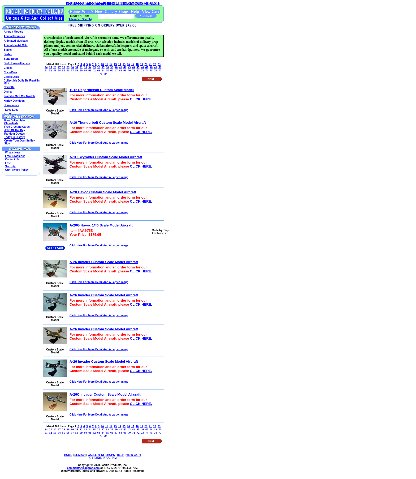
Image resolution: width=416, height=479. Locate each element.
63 (98, 70)
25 (50, 67)
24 (46, 67)
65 (107, 70)
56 (68, 70)
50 (159, 67)
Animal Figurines (14, 36)
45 (138, 67)
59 (81, 70)
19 (141, 64)
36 (98, 67)
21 (150, 64)
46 (142, 67)
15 (124, 64)
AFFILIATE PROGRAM (102, 457)
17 (132, 64)
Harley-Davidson (14, 100)
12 (111, 64)
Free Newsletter (15, 156)
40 (116, 67)
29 (68, 67)
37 (103, 67)
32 (81, 67)
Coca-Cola (10, 72)
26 (54, 67)
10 (102, 64)
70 (129, 70)
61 (89, 70)
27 (59, 67)
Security (10, 166)
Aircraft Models (13, 31)
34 (89, 67)
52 (50, 70)
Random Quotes (14, 133)
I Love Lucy (11, 109)
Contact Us (12, 159)
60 (85, 70)
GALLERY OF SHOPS (101, 455)
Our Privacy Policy (16, 169)
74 (146, 70)
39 (111, 67)
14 (119, 64)
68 (120, 70)
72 (138, 70)
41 (120, 67)
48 (151, 67)
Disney (8, 91)
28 (63, 67)
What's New (12, 152)
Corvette (9, 87)
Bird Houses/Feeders (17, 63)
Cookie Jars (11, 76)
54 (59, 70)
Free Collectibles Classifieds (14, 122)
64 (103, 70)
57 (72, 70)
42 (124, 67)
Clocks (8, 67)
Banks (8, 49)
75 (151, 70)
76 (155, 70)
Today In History (14, 137)
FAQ (8, 162)
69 (124, 70)
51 (46, 70)
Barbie (8, 54)
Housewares (11, 105)
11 (106, 64)
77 (159, 70)
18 (137, 64)
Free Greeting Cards (17, 126)
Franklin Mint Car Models (19, 96)
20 (146, 64)
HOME (68, 455)
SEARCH (79, 455)
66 (111, 70)
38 (107, 67)
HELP (120, 455)
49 (155, 67)
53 (54, 70)
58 (76, 70)
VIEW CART (133, 455)
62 (94, 70)
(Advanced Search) (80, 19)
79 (105, 73)
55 (63, 70)
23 (159, 64)
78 (100, 73)
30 (72, 67)
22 (154, 64)
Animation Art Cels (16, 45)
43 (129, 67)
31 (76, 67)
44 (133, 67)
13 (115, 64)
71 (133, 70)
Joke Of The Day (14, 130)
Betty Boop (11, 58)
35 (94, 67)
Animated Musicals (16, 40)
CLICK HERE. (141, 99)
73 (142, 70)
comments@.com (83, 468)
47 (146, 67)
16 (128, 64)
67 (116, 70)
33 (85, 67)
